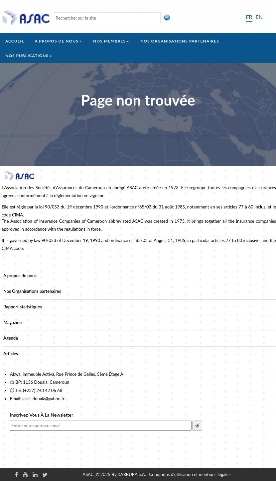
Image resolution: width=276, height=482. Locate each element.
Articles (10, 353)
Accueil (14, 41)
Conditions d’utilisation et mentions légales (189, 474)
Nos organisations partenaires (179, 41)
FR (249, 17)
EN (259, 17)
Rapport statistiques (22, 306)
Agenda (10, 338)
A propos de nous (56, 41)
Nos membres (109, 41)
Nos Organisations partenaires (32, 291)
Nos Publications (27, 55)
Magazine (12, 322)
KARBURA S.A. (131, 474)
